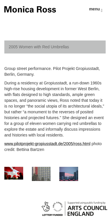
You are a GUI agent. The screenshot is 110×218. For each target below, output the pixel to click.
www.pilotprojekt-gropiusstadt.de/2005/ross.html (47, 143)
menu (95, 10)
